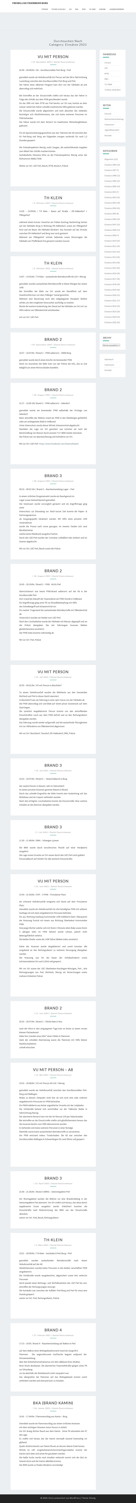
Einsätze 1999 (110, 181)
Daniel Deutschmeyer (64, 62)
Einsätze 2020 (110, 295)
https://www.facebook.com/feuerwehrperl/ (59, 443)
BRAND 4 (53, 1330)
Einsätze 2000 (110, 186)
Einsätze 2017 (110, 279)
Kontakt (108, 135)
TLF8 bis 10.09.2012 (58, 9)
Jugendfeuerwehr (116, 9)
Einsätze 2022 (110, 306)
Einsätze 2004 (110, 208)
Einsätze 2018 (110, 284)
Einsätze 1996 (110, 165)
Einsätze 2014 (110, 262)
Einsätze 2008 (110, 230)
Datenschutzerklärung (114, 119)
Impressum (109, 124)
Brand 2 (53, 339)
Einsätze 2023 (110, 311)
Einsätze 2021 (110, 300)
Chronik (102, 9)
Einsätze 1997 (110, 170)
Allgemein (109, 159)
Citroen (45, 9)
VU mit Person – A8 (53, 1069)
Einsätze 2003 (110, 203)
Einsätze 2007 (110, 224)
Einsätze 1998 (110, 175)
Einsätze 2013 (110, 257)
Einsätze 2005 (110, 213)
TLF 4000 (92, 9)
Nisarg (92, 1498)
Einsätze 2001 (110, 192)
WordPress (75, 1498)
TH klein (53, 197)
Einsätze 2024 (110, 317)
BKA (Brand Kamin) (53, 1403)
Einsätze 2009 (110, 235)
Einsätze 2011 (110, 246)
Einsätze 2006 (110, 219)
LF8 (70, 9)
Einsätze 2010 (110, 241)
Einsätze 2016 (110, 273)
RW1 (76, 9)
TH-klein (53, 1240)
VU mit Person (53, 56)
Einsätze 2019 (110, 289)
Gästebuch (109, 359)
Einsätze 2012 (110, 251)
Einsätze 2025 (110, 322)
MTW (84, 9)
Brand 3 (53, 475)
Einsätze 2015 (110, 268)
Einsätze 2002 (110, 197)
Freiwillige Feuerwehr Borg (30, 3)
